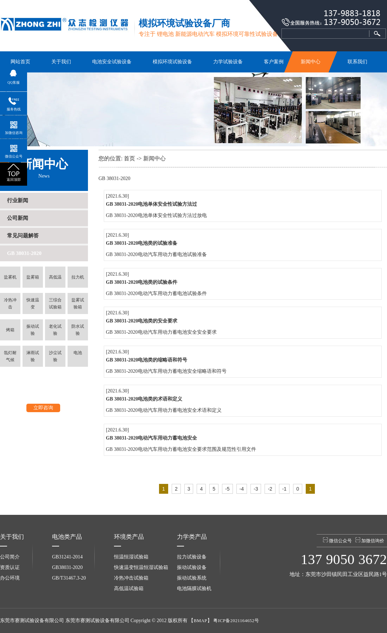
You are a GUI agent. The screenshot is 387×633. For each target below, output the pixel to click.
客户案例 (274, 61)
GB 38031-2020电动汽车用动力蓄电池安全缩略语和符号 (166, 371)
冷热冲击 (10, 303)
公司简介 (10, 557)
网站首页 (20, 61)
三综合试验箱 (55, 303)
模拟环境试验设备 (172, 61)
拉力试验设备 (192, 557)
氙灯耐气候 (10, 356)
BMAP (200, 620)
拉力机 (77, 277)
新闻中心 (311, 61)
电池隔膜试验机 (194, 588)
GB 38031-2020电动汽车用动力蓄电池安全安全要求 (161, 332)
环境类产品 (129, 536)
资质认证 (10, 567)
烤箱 (10, 329)
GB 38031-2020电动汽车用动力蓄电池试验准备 (156, 254)
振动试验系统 (192, 578)
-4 (242, 489)
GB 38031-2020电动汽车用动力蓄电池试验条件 (156, 293)
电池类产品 (67, 536)
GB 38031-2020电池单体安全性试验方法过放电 (156, 215)
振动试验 (32, 330)
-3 (256, 489)
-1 (284, 489)
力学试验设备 (228, 61)
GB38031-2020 (67, 567)
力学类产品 (192, 536)
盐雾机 (10, 277)
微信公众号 (337, 540)
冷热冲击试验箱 (131, 578)
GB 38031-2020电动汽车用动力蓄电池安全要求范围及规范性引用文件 (181, 449)
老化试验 (55, 330)
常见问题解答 (23, 235)
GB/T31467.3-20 (69, 578)
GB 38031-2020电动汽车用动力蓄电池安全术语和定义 (164, 410)
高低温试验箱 (129, 588)
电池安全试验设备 (112, 61)
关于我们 (61, 61)
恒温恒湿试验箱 (131, 557)
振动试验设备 (192, 567)
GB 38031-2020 (24, 253)
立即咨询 (43, 407)
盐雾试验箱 (77, 303)
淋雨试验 (32, 356)
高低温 (55, 277)
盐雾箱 (32, 277)
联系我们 (357, 61)
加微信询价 (369, 540)
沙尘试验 (55, 356)
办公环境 (10, 578)
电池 (78, 352)
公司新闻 (17, 218)
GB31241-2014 (67, 557)
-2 (270, 489)
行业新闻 (17, 200)
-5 (227, 489)
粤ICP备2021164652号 (236, 620)
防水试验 (77, 330)
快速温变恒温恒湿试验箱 (141, 567)
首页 (129, 158)
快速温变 (32, 303)
